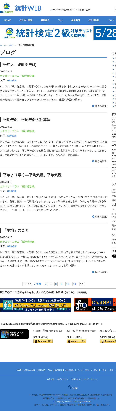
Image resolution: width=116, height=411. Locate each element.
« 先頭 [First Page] (37, 284)
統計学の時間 (25, 20)
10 (67, 284)
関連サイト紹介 (91, 370)
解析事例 (75, 20)
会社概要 (51, 379)
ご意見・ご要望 (107, 370)
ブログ (79, 370)
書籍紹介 (45, 20)
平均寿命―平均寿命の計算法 (26, 120)
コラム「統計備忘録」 (24, 76)
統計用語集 (94, 20)
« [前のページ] (46, 284)
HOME (7, 20)
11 (74, 284)
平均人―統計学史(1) (19, 65)
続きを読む (101, 106)
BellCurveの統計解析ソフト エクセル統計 (71, 10)
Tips (60, 20)
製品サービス (62, 379)
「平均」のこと (16, 230)
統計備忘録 (11, 80)
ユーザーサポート (90, 379)
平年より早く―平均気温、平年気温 (32, 175)
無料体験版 (75, 379)
